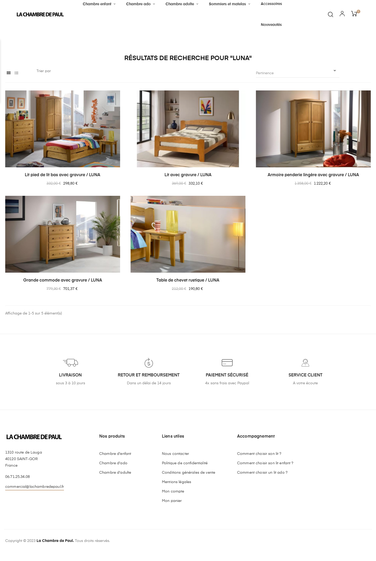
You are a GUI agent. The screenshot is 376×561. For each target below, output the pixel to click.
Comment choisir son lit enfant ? (265, 463)
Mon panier (172, 501)
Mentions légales (176, 482)
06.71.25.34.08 (17, 477)
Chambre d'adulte (115, 472)
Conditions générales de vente (188, 472)
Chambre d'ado (113, 463)
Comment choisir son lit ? (259, 454)
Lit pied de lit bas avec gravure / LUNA (62, 175)
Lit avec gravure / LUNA (188, 175)
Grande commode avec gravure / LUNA (62, 280)
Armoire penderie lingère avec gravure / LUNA (313, 175)
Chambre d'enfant (115, 454)
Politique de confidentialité (185, 463)
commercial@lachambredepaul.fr (34, 487)
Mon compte (173, 491)
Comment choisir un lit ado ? (262, 472)
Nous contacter (175, 454)
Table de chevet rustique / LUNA (187, 280)
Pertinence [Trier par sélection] (297, 73)
